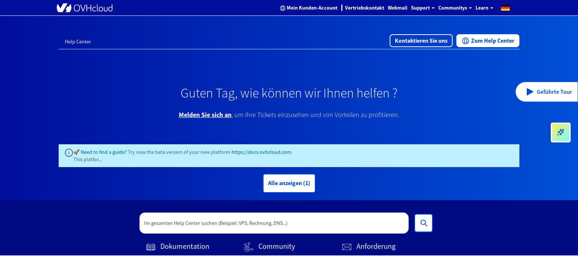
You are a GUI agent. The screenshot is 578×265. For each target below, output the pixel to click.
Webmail (397, 7)
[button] (505, 7)
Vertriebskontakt (364, 7)
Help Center (78, 41)
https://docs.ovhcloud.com (261, 152)
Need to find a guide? (104, 152)
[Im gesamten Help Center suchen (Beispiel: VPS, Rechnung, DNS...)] (423, 223)
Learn (484, 7)
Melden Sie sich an (205, 114)
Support (423, 7)
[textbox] (274, 223)
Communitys (455, 7)
